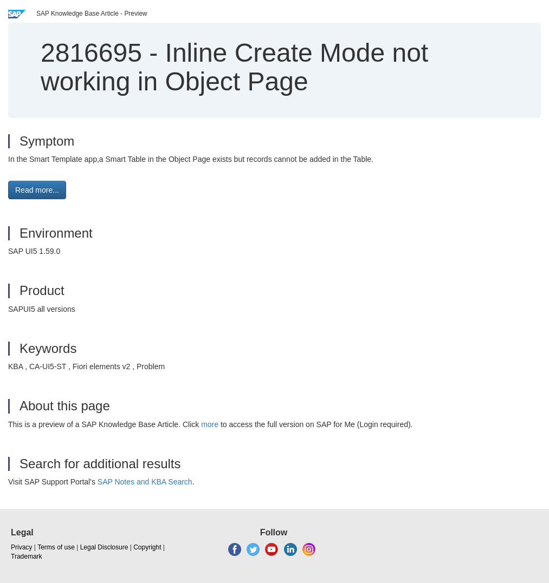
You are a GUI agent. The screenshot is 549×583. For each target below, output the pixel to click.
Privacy (21, 547)
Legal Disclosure (104, 547)
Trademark (26, 556)
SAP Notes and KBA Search (145, 481)
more (209, 424)
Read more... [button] (37, 190)
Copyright (147, 547)
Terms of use (56, 547)
